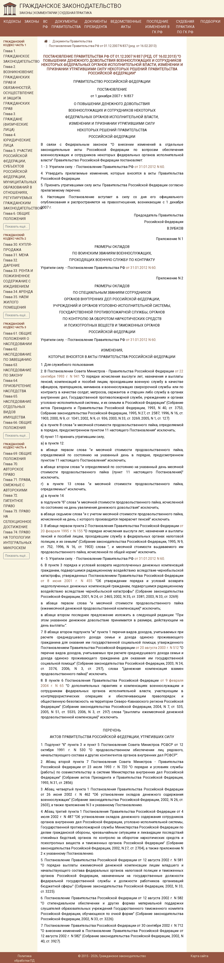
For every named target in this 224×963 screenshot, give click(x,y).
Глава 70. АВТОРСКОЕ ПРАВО (13, 469)
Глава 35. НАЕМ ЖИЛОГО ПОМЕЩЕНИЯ (15, 302)
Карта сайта (199, 956)
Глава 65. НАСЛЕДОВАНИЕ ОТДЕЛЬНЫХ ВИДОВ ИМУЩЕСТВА (17, 406)
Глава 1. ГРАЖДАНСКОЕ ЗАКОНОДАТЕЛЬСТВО (21, 56)
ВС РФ (45, 24)
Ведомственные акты (125, 24)
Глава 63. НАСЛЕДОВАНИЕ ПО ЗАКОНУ (17, 370)
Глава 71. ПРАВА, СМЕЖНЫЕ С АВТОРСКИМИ (17, 485)
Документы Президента (95, 24)
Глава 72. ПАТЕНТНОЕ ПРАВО (13, 500)
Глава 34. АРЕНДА (18, 292)
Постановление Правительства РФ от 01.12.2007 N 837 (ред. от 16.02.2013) (103, 46)
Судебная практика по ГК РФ (185, 26)
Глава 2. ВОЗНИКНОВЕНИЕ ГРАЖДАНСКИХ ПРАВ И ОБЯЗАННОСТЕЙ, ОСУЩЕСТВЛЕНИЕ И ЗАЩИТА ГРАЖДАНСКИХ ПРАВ (18, 88)
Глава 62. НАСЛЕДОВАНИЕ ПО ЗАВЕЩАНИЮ (17, 354)
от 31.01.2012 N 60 (149, 167)
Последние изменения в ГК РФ (157, 26)
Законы (31, 21)
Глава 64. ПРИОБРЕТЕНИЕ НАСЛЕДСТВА (17, 386)
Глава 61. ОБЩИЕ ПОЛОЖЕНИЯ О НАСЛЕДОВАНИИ (17, 338)
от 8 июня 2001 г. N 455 (66, 581)
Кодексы (12, 21)
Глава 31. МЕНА (15, 255)
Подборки (210, 21)
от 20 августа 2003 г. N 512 (157, 648)
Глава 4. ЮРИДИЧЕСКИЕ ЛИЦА (17, 140)
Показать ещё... (16, 226)
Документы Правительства (66, 24)
